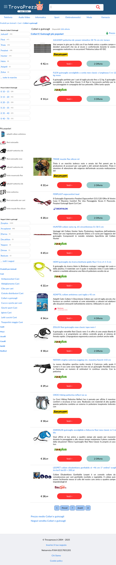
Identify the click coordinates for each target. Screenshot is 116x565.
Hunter (4, 55)
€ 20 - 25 (5, 102)
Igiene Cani (6, 312)
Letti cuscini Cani (9, 317)
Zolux (3, 72)
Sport (56, 17)
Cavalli (3, 341)
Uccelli (3, 336)
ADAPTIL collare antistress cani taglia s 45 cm (74, 294)
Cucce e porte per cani (11, 303)
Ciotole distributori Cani (12, 293)
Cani (19, 23)
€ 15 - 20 (5, 97)
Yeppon (4, 245)
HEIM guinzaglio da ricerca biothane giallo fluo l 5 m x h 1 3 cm (82, 262)
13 (88, 508)
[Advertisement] (72, 129)
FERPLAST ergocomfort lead (66, 194)
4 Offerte (98, 318)
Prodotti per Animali (8, 23)
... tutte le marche (9, 77)
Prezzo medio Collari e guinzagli (47, 516)
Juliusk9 (4, 34)
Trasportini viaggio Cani (12, 322)
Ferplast (4, 50)
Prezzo (112, 33)
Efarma (4, 234)
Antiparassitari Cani (10, 279)
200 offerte (65, 29)
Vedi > (69, 63)
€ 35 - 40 (5, 113)
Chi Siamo (56, 555)
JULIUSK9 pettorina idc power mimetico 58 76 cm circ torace (81, 40)
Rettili (2, 346)
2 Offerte (98, 63)
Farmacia (106, 17)
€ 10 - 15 (5, 91)
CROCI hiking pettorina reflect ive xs (70, 395)
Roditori (3, 351)
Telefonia (8, 17)
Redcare (4, 255)
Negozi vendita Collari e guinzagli (48, 520)
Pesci (2, 332)
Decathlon (5, 239)
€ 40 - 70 (5, 118)
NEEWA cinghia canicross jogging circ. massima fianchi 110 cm (82, 360)
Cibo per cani (7, 288)
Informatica (40, 17)
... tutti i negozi (7, 261)
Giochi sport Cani (9, 307)
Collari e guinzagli (9, 298)
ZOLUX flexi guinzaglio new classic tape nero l (74, 327)
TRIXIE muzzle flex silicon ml (66, 159)
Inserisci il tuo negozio (56, 545)
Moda (89, 17)
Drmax (4, 250)
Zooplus (4, 223)
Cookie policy (56, 560)
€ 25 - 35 (5, 107)
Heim (3, 61)
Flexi (3, 39)
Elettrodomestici (73, 17)
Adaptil (4, 66)
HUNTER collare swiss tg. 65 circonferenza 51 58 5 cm (78, 226)
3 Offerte (98, 99)
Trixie (3, 45)
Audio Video (24, 17)
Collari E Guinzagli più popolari (47, 33)
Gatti (2, 327)
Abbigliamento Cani (10, 283)
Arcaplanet (6, 228)
